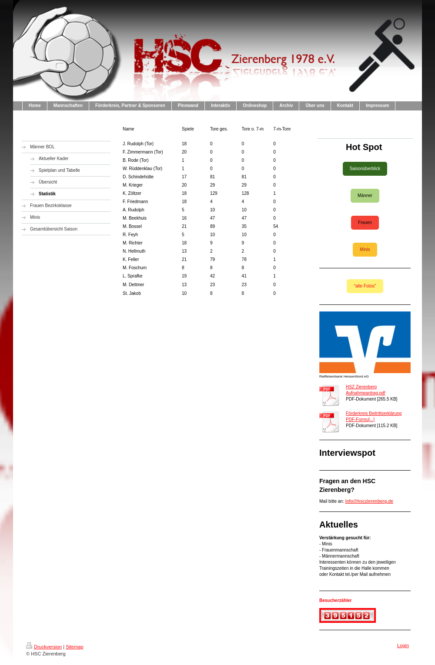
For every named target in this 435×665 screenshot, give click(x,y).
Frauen (365, 222)
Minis (365, 249)
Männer (365, 195)
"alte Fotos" (365, 286)
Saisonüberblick (365, 168)
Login (403, 645)
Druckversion (44, 646)
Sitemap (74, 646)
